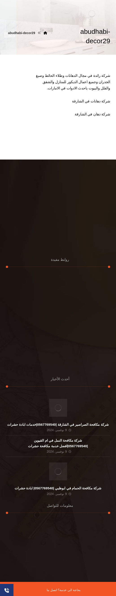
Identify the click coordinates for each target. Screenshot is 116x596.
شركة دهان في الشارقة (92, 114)
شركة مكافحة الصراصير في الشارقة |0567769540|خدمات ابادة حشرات (58, 424)
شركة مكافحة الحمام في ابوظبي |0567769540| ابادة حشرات (58, 488)
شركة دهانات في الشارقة (91, 101)
